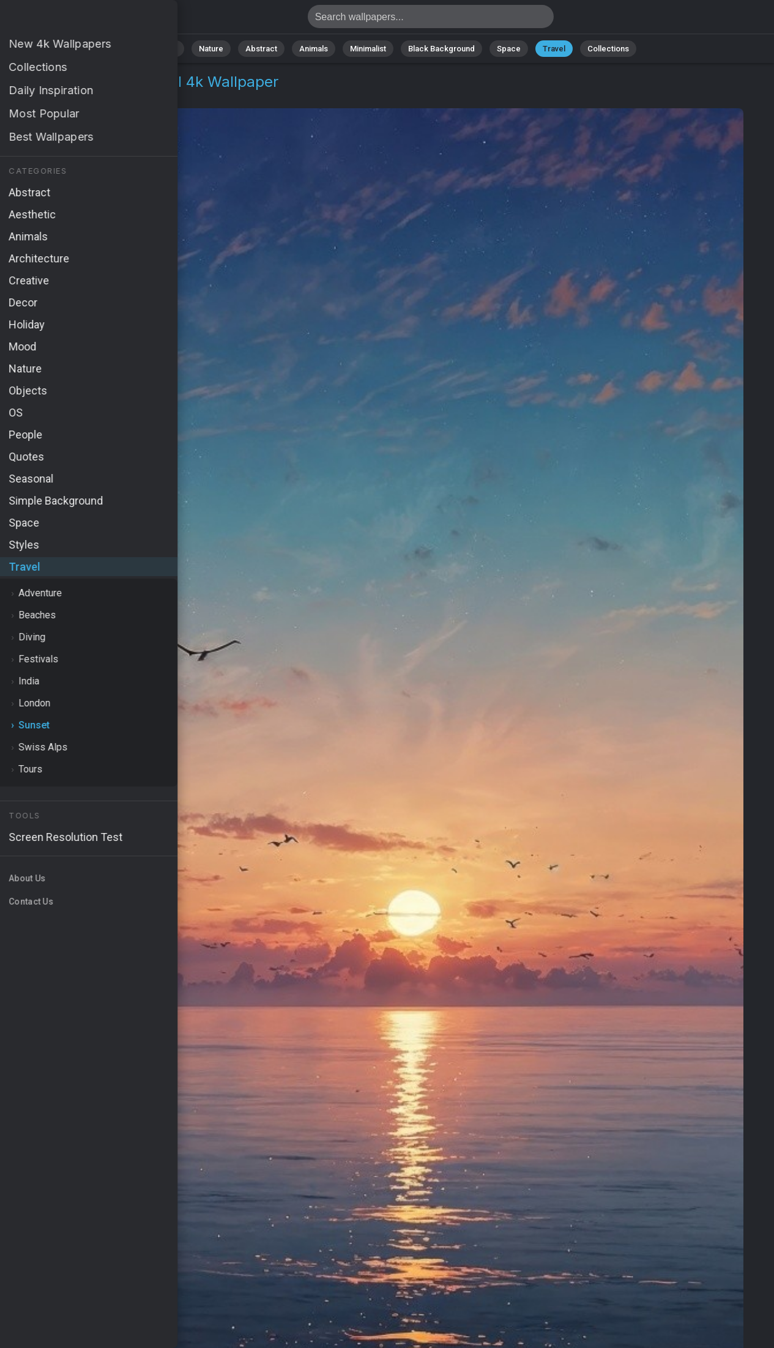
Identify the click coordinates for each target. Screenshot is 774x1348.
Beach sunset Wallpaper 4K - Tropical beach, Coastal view (73, 20)
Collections (608, 48)
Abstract (261, 48)
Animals (313, 48)
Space (509, 48)
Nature (211, 48)
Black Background (441, 48)
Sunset (89, 96)
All (172, 48)
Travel (554, 48)
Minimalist (368, 48)
